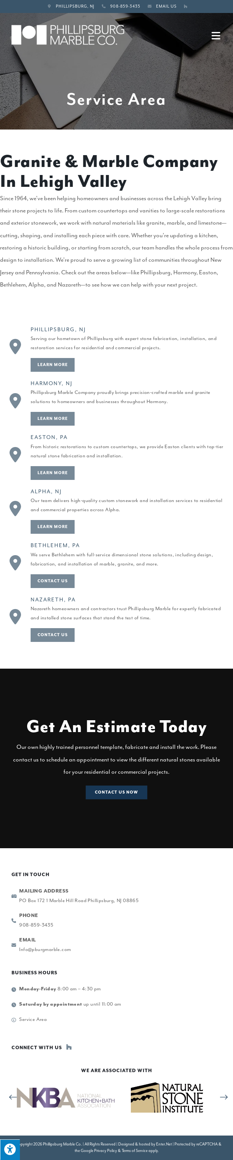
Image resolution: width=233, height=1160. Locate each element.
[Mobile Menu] (217, 35)
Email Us (166, 6)
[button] (116, 792)
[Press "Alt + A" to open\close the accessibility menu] (10, 1149)
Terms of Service (135, 1150)
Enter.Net (164, 1144)
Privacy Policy (105, 1150)
